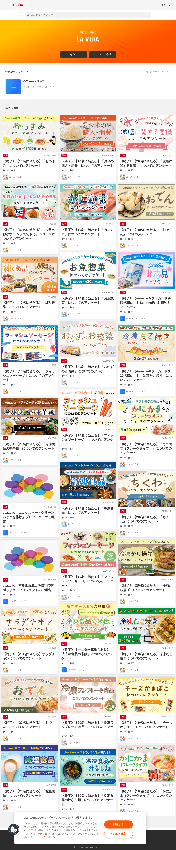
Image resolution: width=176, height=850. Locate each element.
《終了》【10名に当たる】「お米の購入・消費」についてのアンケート (87, 163)
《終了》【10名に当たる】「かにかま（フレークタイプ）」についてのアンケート (146, 795)
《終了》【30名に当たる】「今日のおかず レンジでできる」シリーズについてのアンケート (29, 234)
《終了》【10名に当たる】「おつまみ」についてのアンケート (29, 163)
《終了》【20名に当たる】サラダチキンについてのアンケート (29, 656)
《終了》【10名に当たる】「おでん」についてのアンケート (144, 232)
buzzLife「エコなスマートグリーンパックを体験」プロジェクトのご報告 (29, 517)
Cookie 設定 (118, 833)
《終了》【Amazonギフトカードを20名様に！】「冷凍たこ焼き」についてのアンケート (146, 375)
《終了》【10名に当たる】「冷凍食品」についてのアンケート (87, 510)
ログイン (166, 5)
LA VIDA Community (17, 5)
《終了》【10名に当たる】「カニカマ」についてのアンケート (87, 232)
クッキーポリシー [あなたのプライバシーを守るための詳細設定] (48, 837)
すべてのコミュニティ (157, 72)
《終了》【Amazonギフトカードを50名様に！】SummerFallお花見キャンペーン (145, 302)
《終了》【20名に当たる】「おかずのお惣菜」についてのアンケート (87, 369)
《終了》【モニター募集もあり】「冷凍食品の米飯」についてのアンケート (87, 654)
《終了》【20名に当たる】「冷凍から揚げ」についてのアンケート (146, 588)
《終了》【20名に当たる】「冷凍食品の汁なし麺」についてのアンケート (87, 800)
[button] (14, 829)
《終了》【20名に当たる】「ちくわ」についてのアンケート (144, 519)
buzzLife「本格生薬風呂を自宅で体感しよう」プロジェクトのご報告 (28, 588)
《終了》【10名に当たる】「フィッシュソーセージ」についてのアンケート (29, 375)
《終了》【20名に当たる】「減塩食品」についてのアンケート (29, 793)
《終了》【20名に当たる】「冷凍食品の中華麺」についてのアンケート (29, 446)
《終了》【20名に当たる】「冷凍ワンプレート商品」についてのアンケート (87, 727)
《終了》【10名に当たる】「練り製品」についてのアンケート (29, 305)
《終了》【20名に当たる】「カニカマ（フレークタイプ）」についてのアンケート (146, 448)
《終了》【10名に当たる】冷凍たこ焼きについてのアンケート (146, 656)
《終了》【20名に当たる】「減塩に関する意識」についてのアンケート (146, 163)
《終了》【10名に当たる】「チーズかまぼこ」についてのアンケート (146, 725)
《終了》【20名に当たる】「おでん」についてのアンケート (27, 725)
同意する (118, 824)
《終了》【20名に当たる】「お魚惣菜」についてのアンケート (87, 300)
